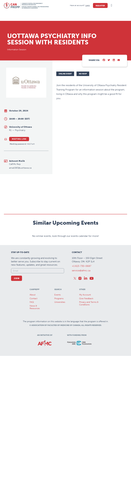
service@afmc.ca (81, 270)
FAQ (32, 302)
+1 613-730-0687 (81, 266)
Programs (58, 298)
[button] (111, 5)
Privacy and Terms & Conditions (88, 303)
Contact (33, 298)
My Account (85, 294)
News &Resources (35, 307)
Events (57, 294)
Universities (59, 302)
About (32, 294)
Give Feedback (86, 298)
